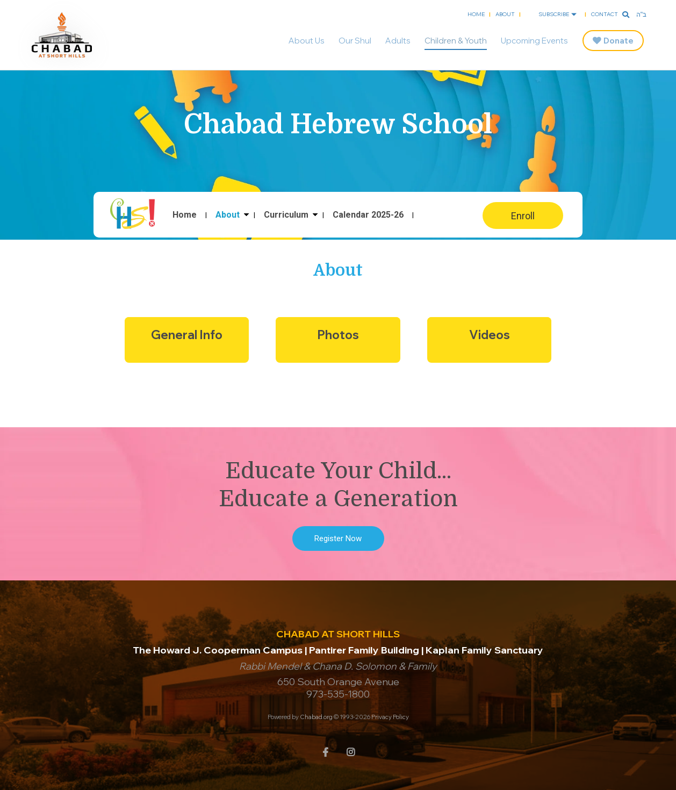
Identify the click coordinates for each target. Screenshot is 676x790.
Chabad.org (316, 717)
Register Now (338, 538)
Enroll (523, 215)
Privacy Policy (390, 717)
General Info (186, 334)
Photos (338, 334)
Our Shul (355, 40)
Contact (604, 14)
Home (476, 14)
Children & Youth (456, 40)
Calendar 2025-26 (368, 215)
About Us (307, 40)
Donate (618, 40)
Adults (398, 40)
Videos (489, 334)
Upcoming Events (534, 40)
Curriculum (286, 215)
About (505, 14)
